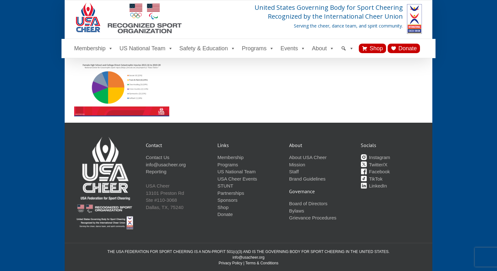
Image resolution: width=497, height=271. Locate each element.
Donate (407, 48)
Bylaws (296, 210)
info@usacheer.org (166, 164)
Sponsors (227, 200)
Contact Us (157, 157)
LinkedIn (374, 185)
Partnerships (230, 193)
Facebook (375, 171)
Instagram (375, 157)
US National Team (146, 48)
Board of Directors (308, 203)
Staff (294, 171)
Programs (258, 48)
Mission (297, 164)
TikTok (372, 179)
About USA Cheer (307, 157)
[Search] (347, 48)
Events (293, 48)
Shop (376, 48)
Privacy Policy (230, 263)
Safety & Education (207, 48)
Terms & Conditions (261, 263)
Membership (93, 48)
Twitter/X (374, 164)
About (323, 48)
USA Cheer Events (237, 179)
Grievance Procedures (312, 217)
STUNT (225, 185)
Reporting (156, 171)
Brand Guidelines (307, 179)
